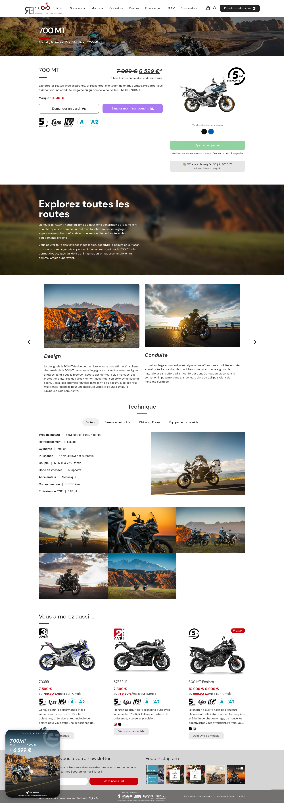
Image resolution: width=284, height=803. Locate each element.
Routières (79, 42)
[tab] (90, 422)
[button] (29, 342)
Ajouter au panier (207, 145)
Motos (55, 42)
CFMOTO (58, 98)
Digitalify (93, 798)
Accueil (44, 42)
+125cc (66, 42)
